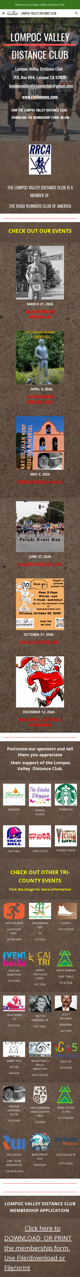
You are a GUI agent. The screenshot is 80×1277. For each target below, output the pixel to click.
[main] (40, 75)
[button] (3, 13)
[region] (40, 4)
